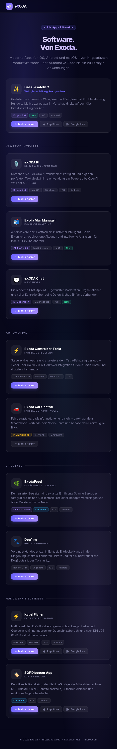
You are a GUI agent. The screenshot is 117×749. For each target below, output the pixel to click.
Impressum (90, 739)
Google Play (75, 124)
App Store (51, 124)
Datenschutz (72, 739)
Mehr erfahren (24, 124)
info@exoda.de (51, 739)
